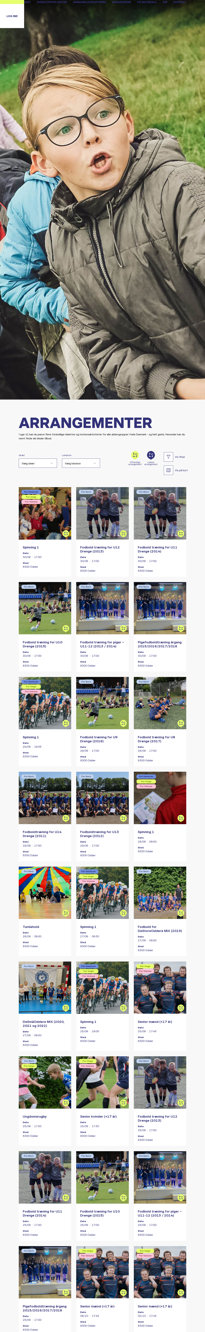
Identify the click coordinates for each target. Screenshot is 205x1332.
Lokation (67, 455)
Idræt (22, 455)
